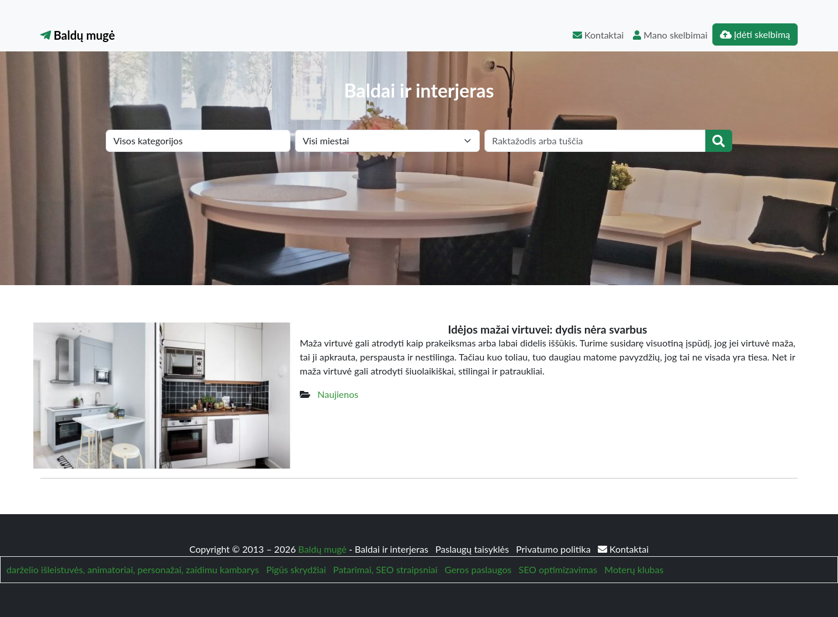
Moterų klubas (633, 569)
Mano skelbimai (670, 34)
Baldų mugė (77, 35)
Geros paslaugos (478, 569)
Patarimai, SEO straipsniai (385, 569)
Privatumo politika (554, 548)
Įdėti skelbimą (755, 34)
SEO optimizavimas (557, 569)
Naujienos (337, 394)
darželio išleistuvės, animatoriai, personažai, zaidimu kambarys (132, 569)
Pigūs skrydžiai (295, 569)
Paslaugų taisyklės (473, 548)
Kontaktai (598, 34)
